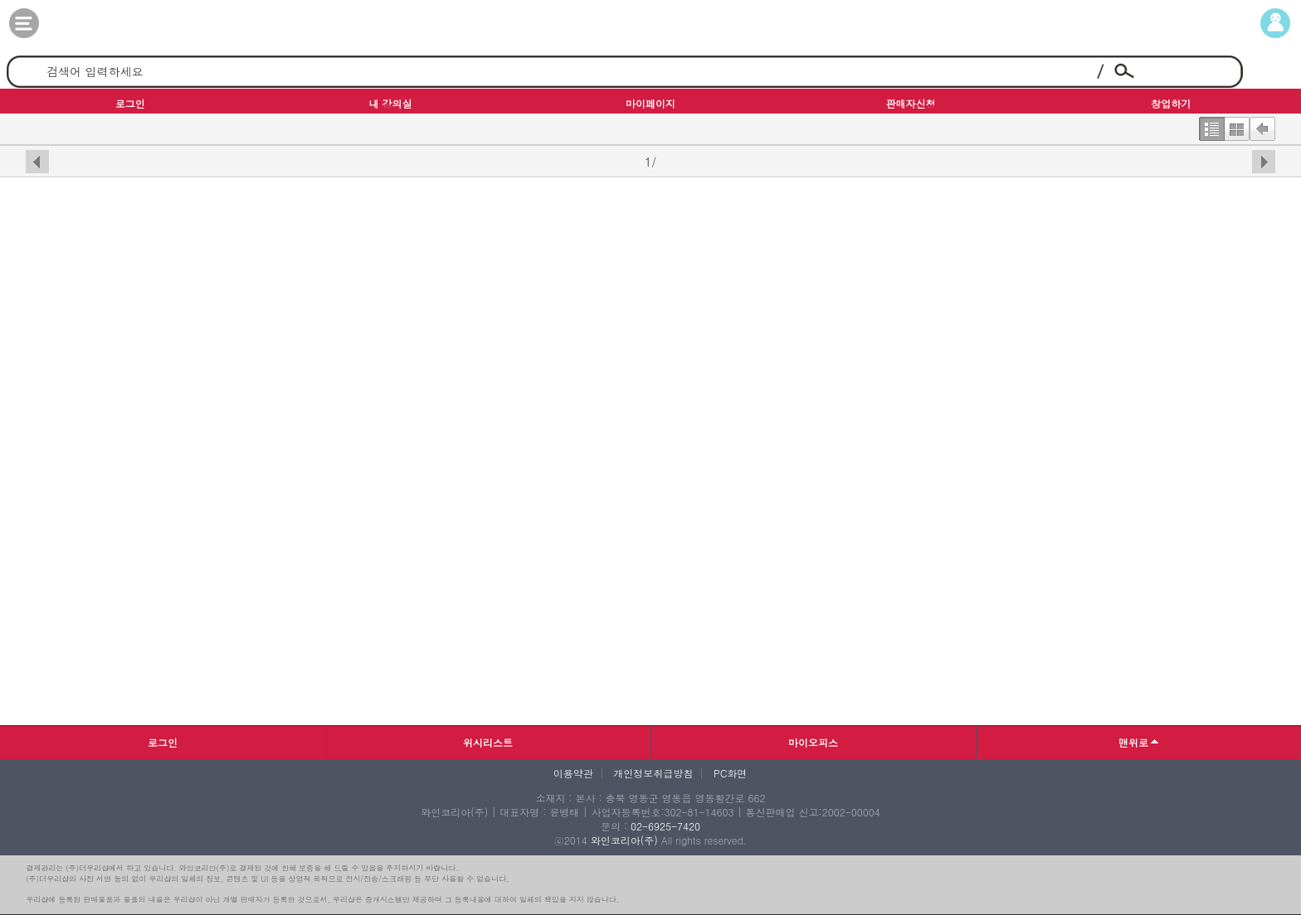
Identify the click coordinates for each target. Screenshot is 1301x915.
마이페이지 (1260, 23)
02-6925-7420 (665, 826)
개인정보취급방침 (653, 773)
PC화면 (730, 773)
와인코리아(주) (624, 840)
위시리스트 (488, 742)
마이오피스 (813, 742)
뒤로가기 (1262, 125)
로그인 (163, 742)
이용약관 (573, 773)
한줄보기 (1211, 125)
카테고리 (40, 23)
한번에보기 (1237, 125)
